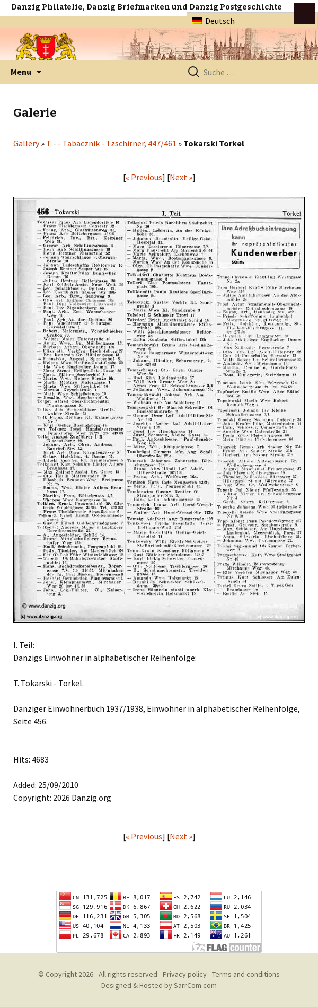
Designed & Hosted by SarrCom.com (159, 985)
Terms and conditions (246, 974)
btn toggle (304, 13)
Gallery (26, 143)
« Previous (144, 177)
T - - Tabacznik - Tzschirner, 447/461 (111, 143)
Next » (181, 177)
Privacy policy (185, 974)
